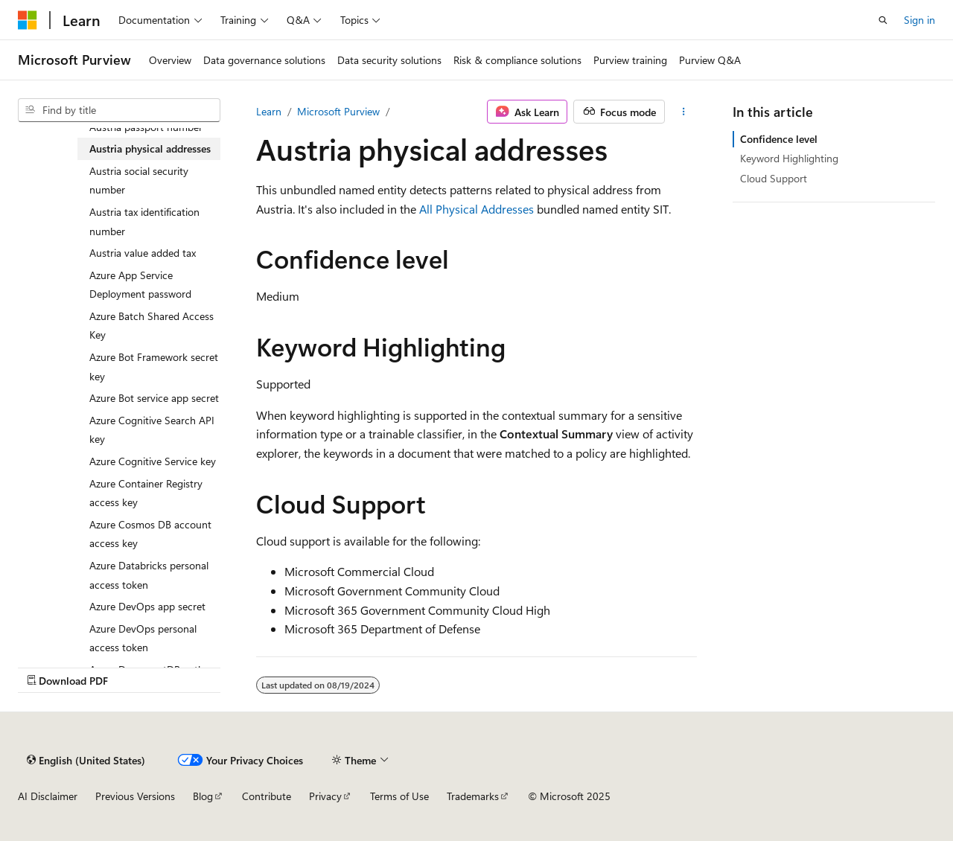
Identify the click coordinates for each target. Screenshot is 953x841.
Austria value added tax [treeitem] (142, 253)
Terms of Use (399, 796)
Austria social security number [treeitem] (138, 180)
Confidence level (778, 139)
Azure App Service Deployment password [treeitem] (140, 284)
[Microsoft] (27, 20)
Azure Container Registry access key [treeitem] (146, 493)
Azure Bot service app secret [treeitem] (154, 398)
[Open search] (883, 20)
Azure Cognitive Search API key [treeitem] (151, 430)
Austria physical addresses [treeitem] (150, 148)
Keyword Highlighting (789, 158)
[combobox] (119, 110)
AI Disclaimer (47, 796)
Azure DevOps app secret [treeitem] (147, 606)
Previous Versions (135, 796)
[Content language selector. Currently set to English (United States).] (86, 760)
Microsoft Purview (338, 111)
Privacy (325, 796)
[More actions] (684, 112)
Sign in (919, 20)
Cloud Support (773, 178)
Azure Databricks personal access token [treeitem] (148, 575)
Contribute (266, 796)
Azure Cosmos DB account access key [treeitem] (150, 534)
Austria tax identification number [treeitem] (144, 221)
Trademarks (473, 796)
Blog (203, 796)
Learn (268, 111)
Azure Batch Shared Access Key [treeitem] (151, 325)
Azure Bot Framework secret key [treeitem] (153, 366)
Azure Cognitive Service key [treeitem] (152, 461)
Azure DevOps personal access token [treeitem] (143, 638)
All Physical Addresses (476, 209)
